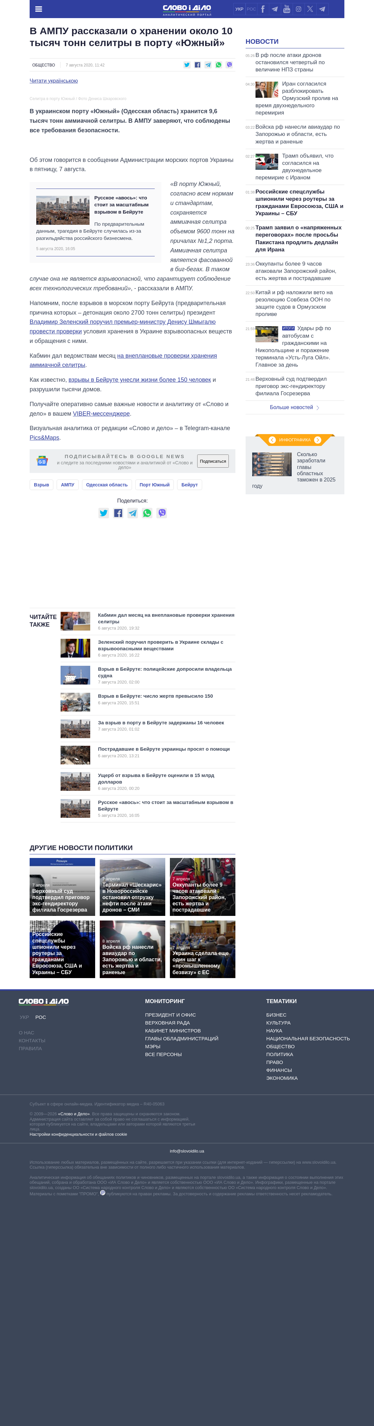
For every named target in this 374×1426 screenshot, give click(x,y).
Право (274, 1285)
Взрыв (41, 625)
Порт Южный (155, 625)
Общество (43, 65)
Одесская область (107, 625)
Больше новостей (294, 489)
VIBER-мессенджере (101, 554)
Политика (279, 1278)
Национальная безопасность (308, 1262)
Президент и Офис (170, 1238)
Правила (30, 1271)
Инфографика (295, 719)
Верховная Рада (167, 1246)
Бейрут (189, 625)
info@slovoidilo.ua (187, 1374)
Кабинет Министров (173, 1254)
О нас (26, 1255)
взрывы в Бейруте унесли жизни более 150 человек (139, 521)
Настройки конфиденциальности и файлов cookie (78, 1357)
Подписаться (213, 602)
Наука (274, 1254)
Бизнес (276, 1238)
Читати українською (54, 81)
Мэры (153, 1270)
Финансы (279, 1293)
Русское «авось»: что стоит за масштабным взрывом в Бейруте (121, 346)
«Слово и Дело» (74, 1337)
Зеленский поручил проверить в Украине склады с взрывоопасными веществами (161, 872)
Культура (278, 1246)
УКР (239, 9)
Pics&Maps (44, 579)
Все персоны (163, 1278)
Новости (262, 123)
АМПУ (67, 625)
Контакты (32, 1263)
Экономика (282, 1301)
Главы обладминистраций (182, 1262)
